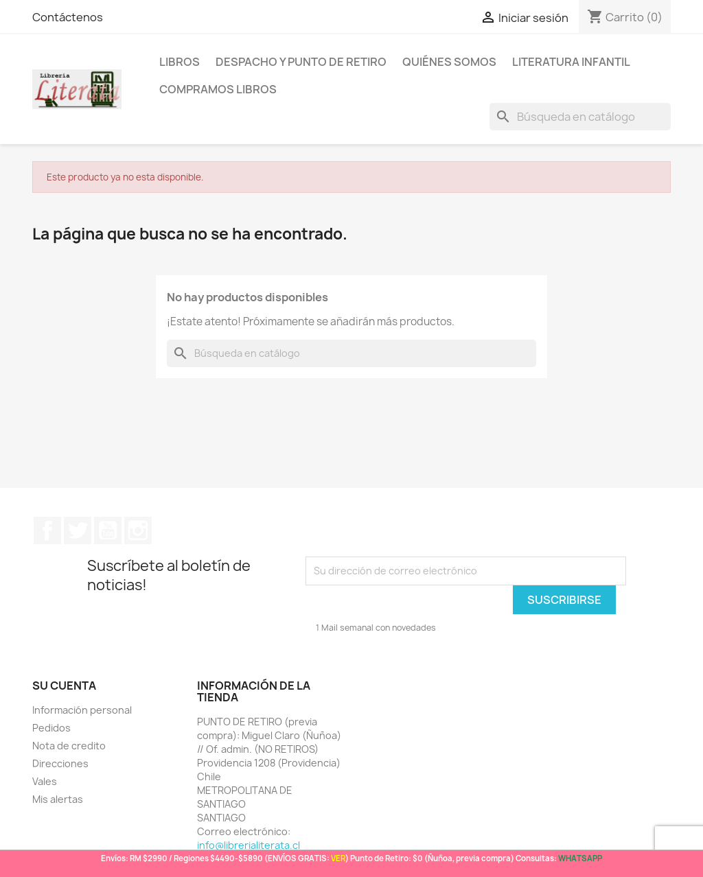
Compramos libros (218, 89)
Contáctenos (67, 17)
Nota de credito (69, 745)
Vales (44, 781)
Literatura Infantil (571, 61)
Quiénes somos (449, 61)
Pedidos (51, 727)
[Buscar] (580, 116)
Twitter (77, 530)
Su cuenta (64, 685)
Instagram (138, 530)
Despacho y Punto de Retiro (301, 61)
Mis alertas (57, 799)
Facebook (47, 530)
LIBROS (179, 61)
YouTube (108, 530)
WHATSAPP (580, 858)
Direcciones (60, 763)
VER (338, 858)
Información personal (82, 709)
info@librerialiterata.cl (248, 845)
